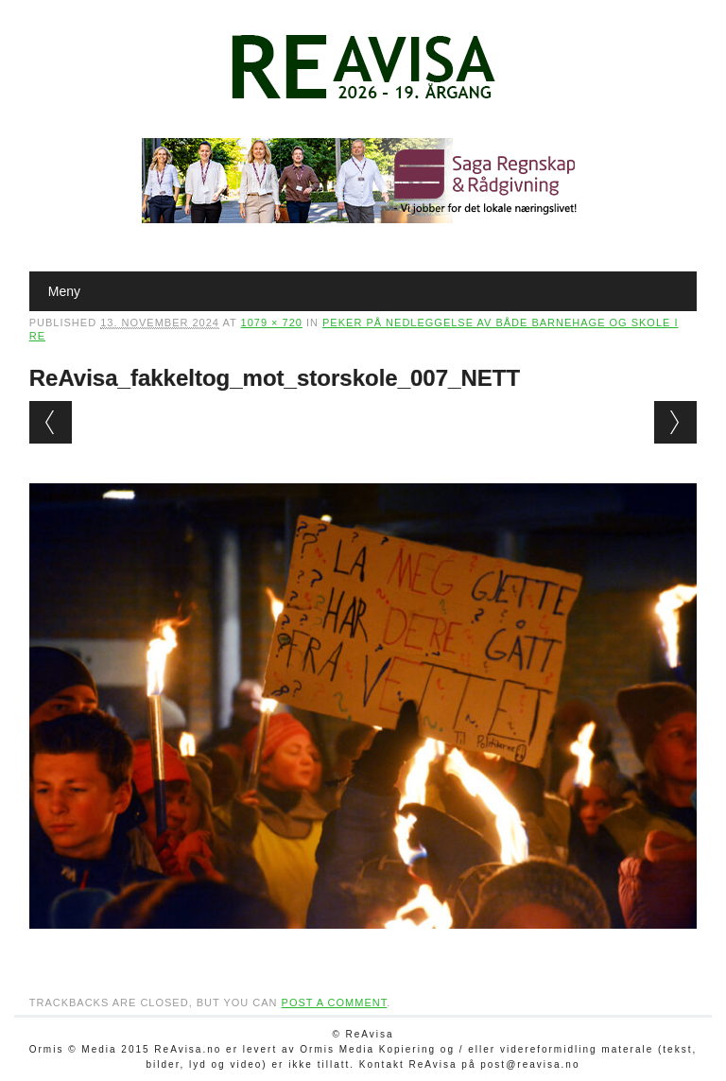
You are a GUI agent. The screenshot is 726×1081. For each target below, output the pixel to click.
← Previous (50, 422)
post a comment (335, 1002)
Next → (675, 422)
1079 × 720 (271, 322)
